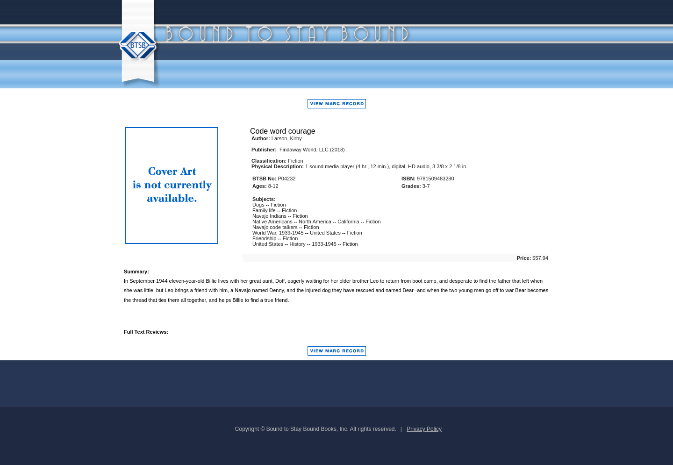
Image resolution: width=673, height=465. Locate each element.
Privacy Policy (424, 429)
